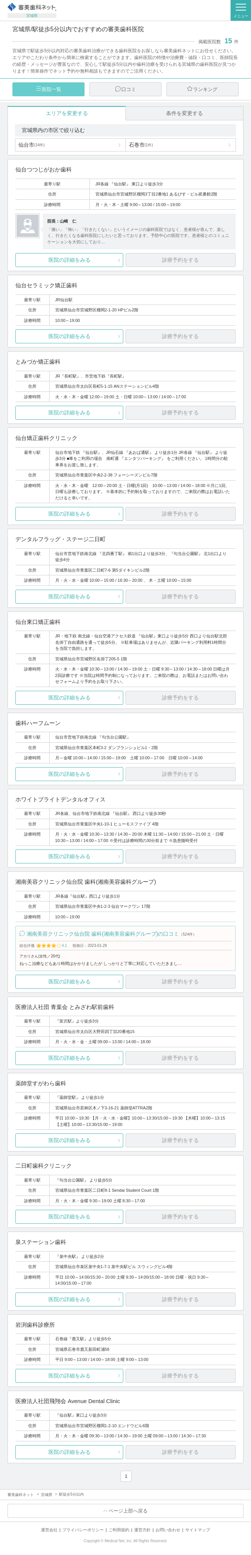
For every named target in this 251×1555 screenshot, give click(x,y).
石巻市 (141, 145)
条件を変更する (184, 113)
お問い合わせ (168, 1530)
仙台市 (31, 145)
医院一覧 (51, 89)
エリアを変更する (67, 113)
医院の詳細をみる (69, 260)
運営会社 (49, 1530)
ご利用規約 (119, 1530)
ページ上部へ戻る (128, 1511)
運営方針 (142, 1530)
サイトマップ (197, 1530)
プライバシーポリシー (83, 1530)
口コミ (128, 89)
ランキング (205, 89)
